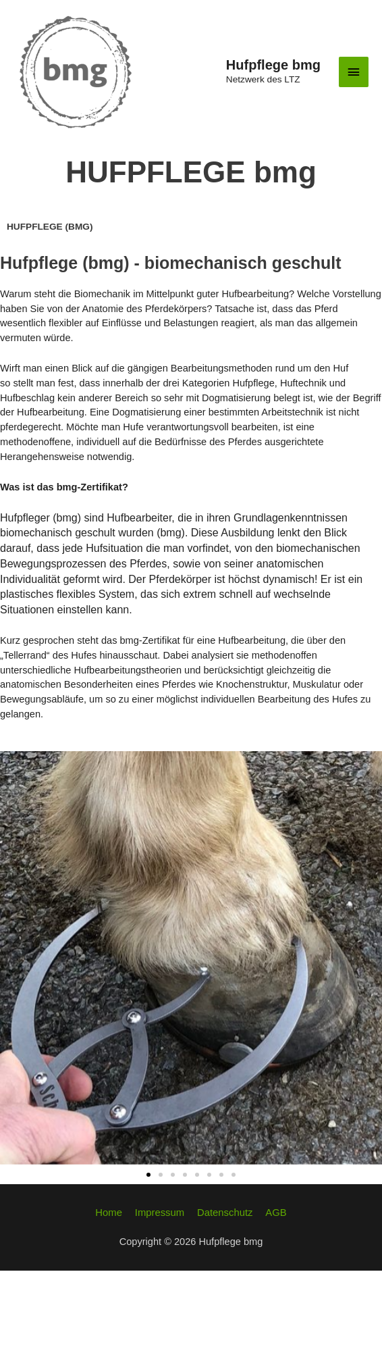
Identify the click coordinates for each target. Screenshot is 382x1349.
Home (110, 1291)
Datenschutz (224, 1291)
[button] (148, 1253)
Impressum (160, 1291)
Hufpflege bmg (273, 104)
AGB (275, 1291)
